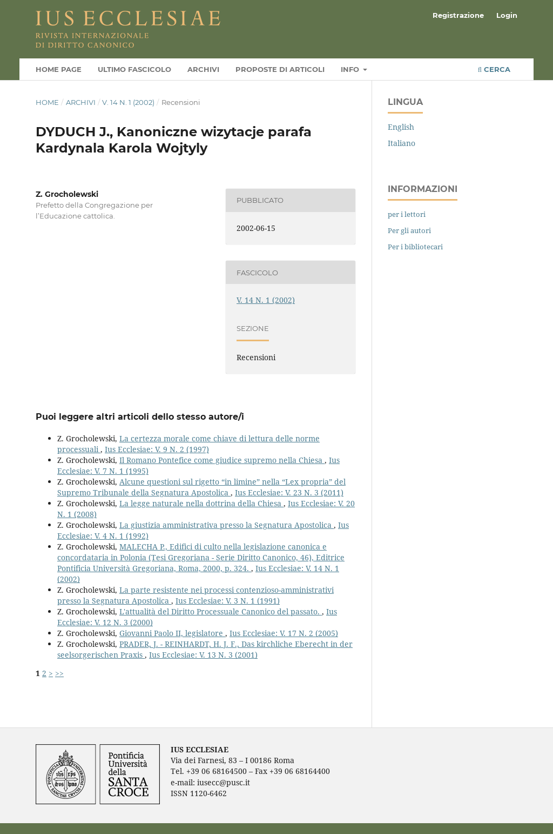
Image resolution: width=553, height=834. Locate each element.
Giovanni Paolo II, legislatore (172, 633)
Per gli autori (409, 230)
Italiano (401, 143)
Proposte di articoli (280, 69)
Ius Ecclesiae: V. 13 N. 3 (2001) (203, 655)
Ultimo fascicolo (134, 69)
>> (59, 673)
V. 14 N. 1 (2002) (128, 102)
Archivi (203, 69)
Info (351, 69)
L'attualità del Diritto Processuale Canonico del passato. (220, 611)
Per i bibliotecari (415, 246)
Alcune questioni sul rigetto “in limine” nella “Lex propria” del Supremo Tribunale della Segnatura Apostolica (201, 487)
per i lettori (407, 214)
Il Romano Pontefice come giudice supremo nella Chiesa (222, 460)
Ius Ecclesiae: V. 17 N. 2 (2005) (284, 633)
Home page (59, 69)
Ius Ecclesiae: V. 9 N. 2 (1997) (157, 449)
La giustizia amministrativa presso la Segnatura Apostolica (226, 525)
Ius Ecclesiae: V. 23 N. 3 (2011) (289, 492)
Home (47, 102)
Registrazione (458, 15)
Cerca (494, 69)
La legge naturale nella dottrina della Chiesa (201, 503)
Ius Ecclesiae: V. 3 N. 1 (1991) (228, 600)
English (401, 127)
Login (506, 15)
